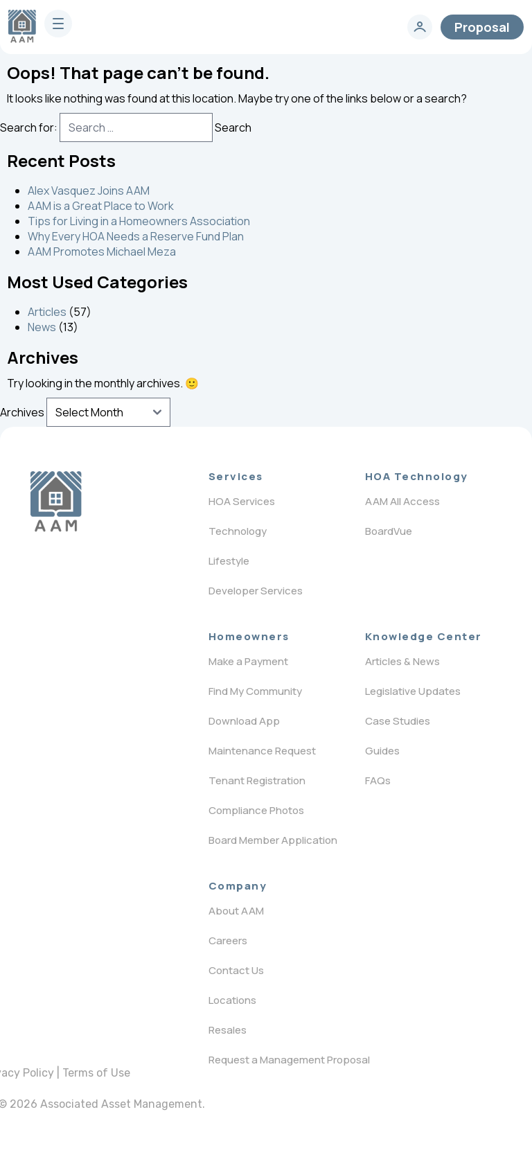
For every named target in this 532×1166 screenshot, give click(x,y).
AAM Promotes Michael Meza (102, 251)
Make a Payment (248, 661)
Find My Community (255, 691)
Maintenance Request (262, 750)
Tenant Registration (257, 780)
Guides (382, 750)
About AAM (236, 910)
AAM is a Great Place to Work (101, 205)
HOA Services (242, 501)
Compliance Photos (256, 810)
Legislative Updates (413, 691)
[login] (419, 27)
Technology (238, 531)
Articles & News (402, 661)
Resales (228, 1030)
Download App (244, 721)
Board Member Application (273, 840)
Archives (22, 412)
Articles (47, 311)
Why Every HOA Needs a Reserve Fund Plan (136, 236)
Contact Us (236, 970)
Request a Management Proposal (289, 1059)
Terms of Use (96, 1072)
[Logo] (55, 501)
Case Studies (397, 721)
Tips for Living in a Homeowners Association (139, 221)
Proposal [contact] (482, 27)
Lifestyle (229, 561)
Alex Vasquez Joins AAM (89, 190)
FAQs (378, 780)
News (42, 327)
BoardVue (388, 531)
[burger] (58, 23)
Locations (232, 1000)
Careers (228, 940)
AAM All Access (402, 501)
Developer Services (256, 590)
